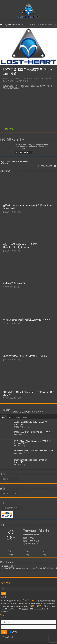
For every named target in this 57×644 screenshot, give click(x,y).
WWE (44, 603)
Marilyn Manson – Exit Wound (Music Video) (33, 451)
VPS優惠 (39, 603)
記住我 (14, 632)
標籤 (25, 417)
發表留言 (9, 81)
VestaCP (14, 609)
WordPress (19, 606)
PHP (8, 606)
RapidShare (5, 611)
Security (26, 606)
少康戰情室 (42, 601)
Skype (49, 609)
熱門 (11, 417)
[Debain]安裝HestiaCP (14, 283)
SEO (31, 609)
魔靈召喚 (10, 601)
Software (32, 603)
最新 (4, 417)
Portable (3, 601)
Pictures (8, 609)
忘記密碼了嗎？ (8, 637)
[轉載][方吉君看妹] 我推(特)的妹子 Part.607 (25, 356)
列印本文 (9, 129)
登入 (26, 412)
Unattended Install (40, 609)
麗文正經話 (25, 609)
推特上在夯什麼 (38, 606)
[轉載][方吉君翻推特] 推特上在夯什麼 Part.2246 (30, 461)
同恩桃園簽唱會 (46, 166)
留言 (18, 417)
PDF (53, 606)
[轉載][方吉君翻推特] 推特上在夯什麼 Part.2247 (27, 319)
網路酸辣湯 (17, 601)
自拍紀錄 (12, 24)
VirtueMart (24, 603)
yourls (3, 609)
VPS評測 (4, 606)
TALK (13, 606)
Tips (36, 601)
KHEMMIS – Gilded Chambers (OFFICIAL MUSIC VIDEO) (32, 442)
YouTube (28, 600)
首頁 (3, 24)
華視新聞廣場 (50, 601)
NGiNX (49, 606)
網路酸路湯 (51, 603)
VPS (19, 609)
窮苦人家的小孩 (12, 78)
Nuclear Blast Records (11, 603)
